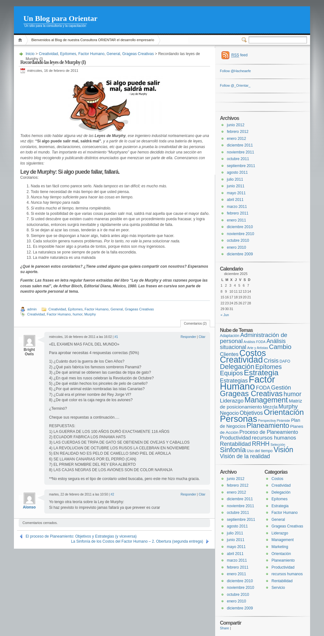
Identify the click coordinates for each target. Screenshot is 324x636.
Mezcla (270, 406)
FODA (263, 387)
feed (239, 55)
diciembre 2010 (240, 227)
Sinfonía (233, 450)
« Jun (225, 315)
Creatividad (48, 54)
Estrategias (234, 380)
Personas (238, 419)
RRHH (261, 443)
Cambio (280, 346)
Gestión (281, 387)
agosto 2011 (237, 172)
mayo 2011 (236, 193)
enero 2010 (236, 247)
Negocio (229, 413)
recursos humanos (274, 438)
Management (266, 400)
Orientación (284, 412)
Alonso (29, 507)
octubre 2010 (238, 240)
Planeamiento (267, 425)
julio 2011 (235, 179)
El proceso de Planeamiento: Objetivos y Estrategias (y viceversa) (81, 536)
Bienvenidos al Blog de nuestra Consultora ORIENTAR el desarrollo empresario (92, 40)
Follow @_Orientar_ (235, 85)
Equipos (231, 373)
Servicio (278, 587)
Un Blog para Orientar (60, 18)
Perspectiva (267, 420)
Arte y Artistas (257, 348)
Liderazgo (232, 401)
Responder (188, 337)
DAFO (284, 361)
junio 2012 (235, 125)
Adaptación (229, 336)
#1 (116, 337)
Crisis (271, 360)
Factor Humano (91, 54)
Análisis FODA (254, 342)
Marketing (279, 547)
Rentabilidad (235, 444)
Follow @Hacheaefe (235, 71)
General (113, 54)
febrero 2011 (237, 213)
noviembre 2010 (240, 234)
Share (224, 628)
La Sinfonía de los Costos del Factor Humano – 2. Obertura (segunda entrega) (137, 541)
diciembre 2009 (240, 254)
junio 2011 (235, 186)
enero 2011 (236, 220)
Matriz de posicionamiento (261, 403)
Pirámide (283, 420)
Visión (283, 450)
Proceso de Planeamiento (269, 432)
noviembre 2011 (240, 152)
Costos (253, 353)
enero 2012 (236, 138)
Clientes (229, 354)
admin (32, 309)
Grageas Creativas (138, 54)
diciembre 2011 (240, 145)
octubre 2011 (238, 159)
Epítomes (68, 54)
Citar (202, 337)
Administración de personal (253, 338)
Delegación (237, 367)
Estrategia (261, 372)
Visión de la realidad (245, 456)
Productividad (235, 437)
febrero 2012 (237, 131)
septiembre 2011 (241, 166)
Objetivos (251, 413)
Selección (278, 444)
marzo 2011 (237, 206)
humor (78, 314)
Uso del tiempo (260, 451)
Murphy (90, 314)
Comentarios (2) (195, 323)
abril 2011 (235, 199)
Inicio (21, 40)
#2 (112, 494)
